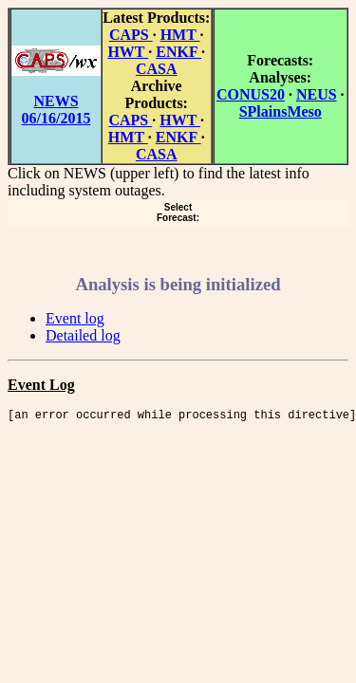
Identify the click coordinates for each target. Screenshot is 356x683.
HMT (180, 35)
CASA (157, 69)
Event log (75, 318)
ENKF (178, 52)
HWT (127, 52)
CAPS (131, 35)
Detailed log (83, 335)
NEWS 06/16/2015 (56, 109)
